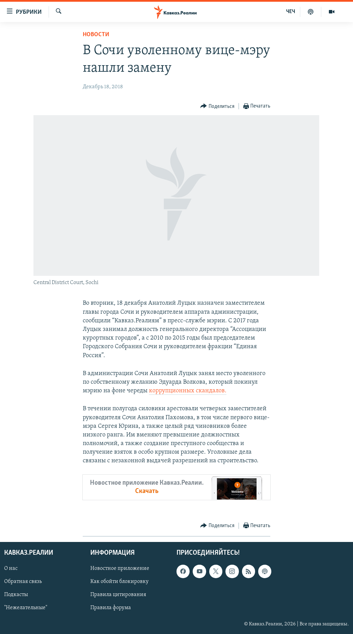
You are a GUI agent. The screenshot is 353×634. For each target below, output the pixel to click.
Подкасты (16, 594)
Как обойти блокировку (119, 581)
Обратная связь (23, 581)
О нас (11, 568)
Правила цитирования (118, 594)
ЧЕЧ (290, 11)
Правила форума (110, 608)
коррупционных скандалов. (187, 391)
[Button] (217, 106)
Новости (96, 34)
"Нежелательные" (25, 608)
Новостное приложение (119, 568)
